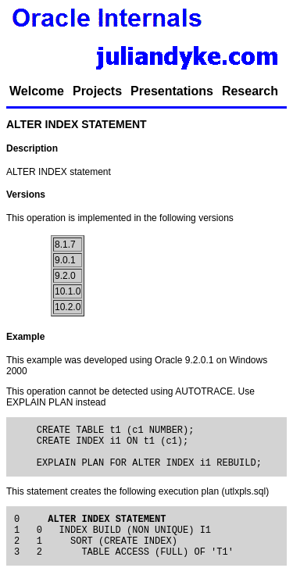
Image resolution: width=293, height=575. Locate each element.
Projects (97, 91)
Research (250, 91)
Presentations (171, 91)
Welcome (36, 91)
